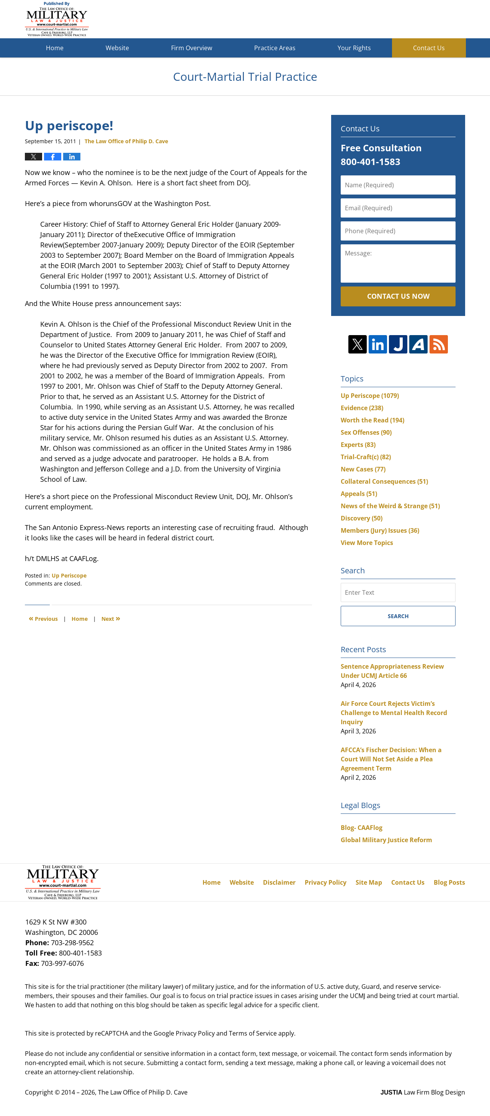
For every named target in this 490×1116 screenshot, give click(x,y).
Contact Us (429, 48)
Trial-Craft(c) (366, 457)
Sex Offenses (366, 432)
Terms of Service (253, 1033)
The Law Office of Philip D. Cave (143, 1092)
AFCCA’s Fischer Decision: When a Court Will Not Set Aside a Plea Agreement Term (391, 759)
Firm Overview (191, 48)
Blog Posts (449, 882)
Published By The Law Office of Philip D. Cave (409, 19)
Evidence (362, 408)
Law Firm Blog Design (423, 1092)
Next (110, 618)
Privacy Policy (325, 882)
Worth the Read (372, 420)
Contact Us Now (398, 296)
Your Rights (354, 48)
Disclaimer (279, 882)
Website (117, 48)
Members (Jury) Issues (380, 530)
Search (398, 616)
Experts (358, 444)
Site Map (369, 882)
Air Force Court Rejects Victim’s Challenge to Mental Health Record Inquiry (394, 712)
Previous (43, 618)
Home (55, 48)
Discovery (361, 518)
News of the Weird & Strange (390, 506)
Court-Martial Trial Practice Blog (57, 19)
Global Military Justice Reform (386, 840)
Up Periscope (69, 575)
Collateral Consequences (384, 481)
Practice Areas (275, 48)
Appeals (359, 493)
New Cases (363, 469)
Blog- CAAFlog (361, 827)
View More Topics (367, 542)
